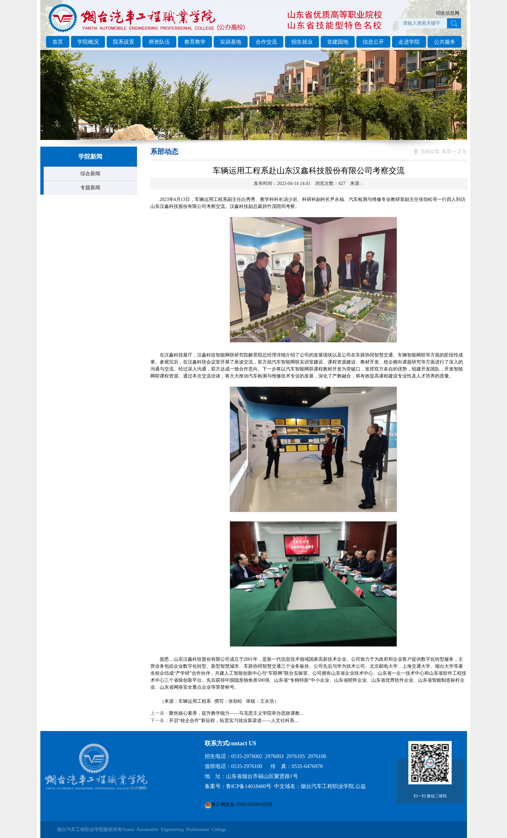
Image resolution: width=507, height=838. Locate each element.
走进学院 (409, 42)
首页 (57, 42)
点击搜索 (454, 23)
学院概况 (88, 42)
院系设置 (123, 42)
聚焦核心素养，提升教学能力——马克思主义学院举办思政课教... (236, 713)
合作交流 (266, 42)
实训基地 (230, 42)
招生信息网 (447, 13)
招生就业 (302, 42)
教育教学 (195, 42)
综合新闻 (90, 173)
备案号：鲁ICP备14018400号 (238, 786)
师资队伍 (159, 42)
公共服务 (444, 42)
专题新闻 (90, 187)
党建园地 (337, 42)
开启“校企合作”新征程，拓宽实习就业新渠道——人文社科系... (233, 720)
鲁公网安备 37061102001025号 (242, 804)
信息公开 (373, 42)
